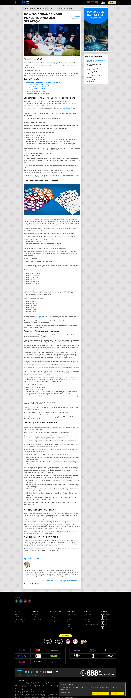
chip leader (39, 316)
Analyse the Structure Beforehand (37, 93)
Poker (25, 8)
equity (58, 347)
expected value (66, 108)
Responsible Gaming (55, 611)
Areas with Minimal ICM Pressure (36, 91)
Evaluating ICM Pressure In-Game (36, 89)
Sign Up (112, 2)
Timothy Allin (32, 59)
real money (27, 409)
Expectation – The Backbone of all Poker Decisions (42, 82)
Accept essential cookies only (100, 693)
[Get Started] (65, 635)
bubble (37, 449)
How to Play (87, 611)
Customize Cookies (65, 692)
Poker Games (71, 611)
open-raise (29, 125)
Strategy (37, 8)
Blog (30, 8)
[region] (92, 689)
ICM (43, 177)
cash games (72, 75)
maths (38, 70)
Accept (117, 693)
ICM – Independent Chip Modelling (37, 85)
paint (67, 291)
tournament (50, 63)
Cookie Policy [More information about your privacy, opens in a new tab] (64, 689)
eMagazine (35, 611)
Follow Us (104, 611)
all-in (68, 371)
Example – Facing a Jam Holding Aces (38, 87)
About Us (17, 611)
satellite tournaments (53, 291)
